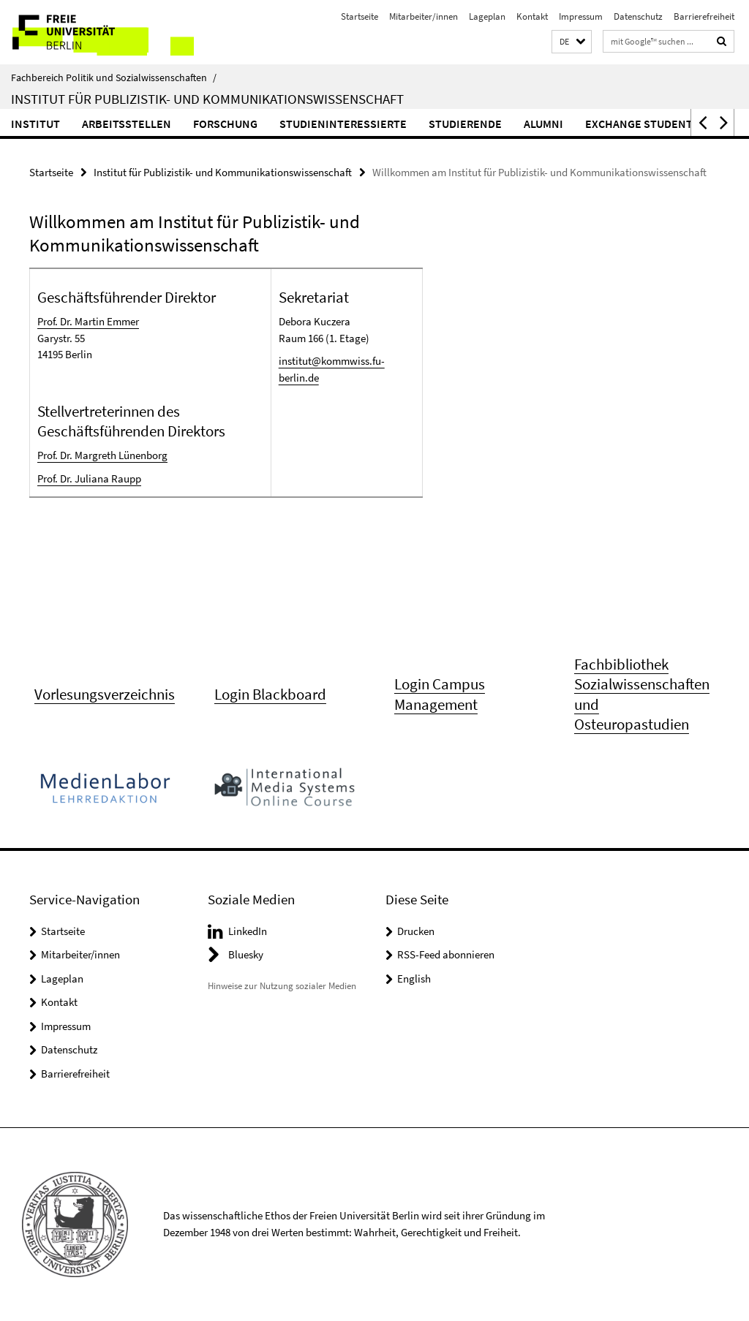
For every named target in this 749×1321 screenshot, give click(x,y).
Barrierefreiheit (704, 16)
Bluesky (245, 954)
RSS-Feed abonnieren (445, 954)
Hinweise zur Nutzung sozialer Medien (282, 986)
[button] (572, 42)
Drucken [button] (415, 931)
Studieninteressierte (343, 123)
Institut (35, 123)
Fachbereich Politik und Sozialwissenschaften (114, 77)
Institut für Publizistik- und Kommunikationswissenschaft (207, 98)
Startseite (359, 16)
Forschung (225, 123)
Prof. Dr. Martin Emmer (88, 321)
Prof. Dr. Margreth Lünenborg (102, 455)
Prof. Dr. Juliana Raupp (89, 478)
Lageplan (487, 16)
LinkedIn (247, 931)
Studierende (465, 123)
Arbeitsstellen (126, 123)
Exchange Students (642, 123)
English (414, 978)
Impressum (581, 16)
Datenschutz (638, 16)
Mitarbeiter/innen (423, 16)
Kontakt (532, 16)
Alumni (543, 123)
